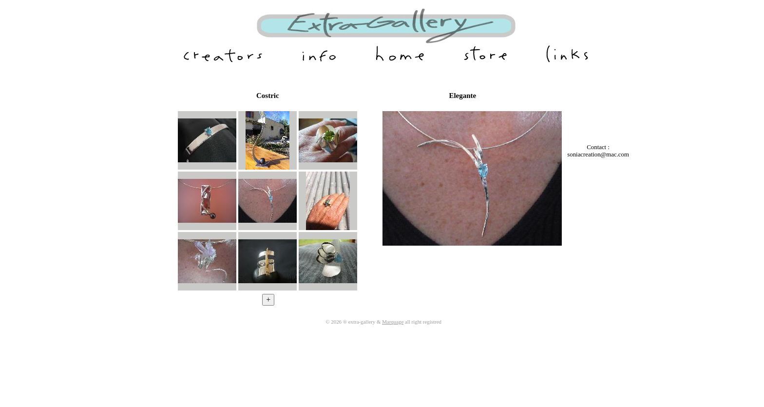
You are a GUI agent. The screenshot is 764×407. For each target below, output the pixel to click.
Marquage (392, 322)
